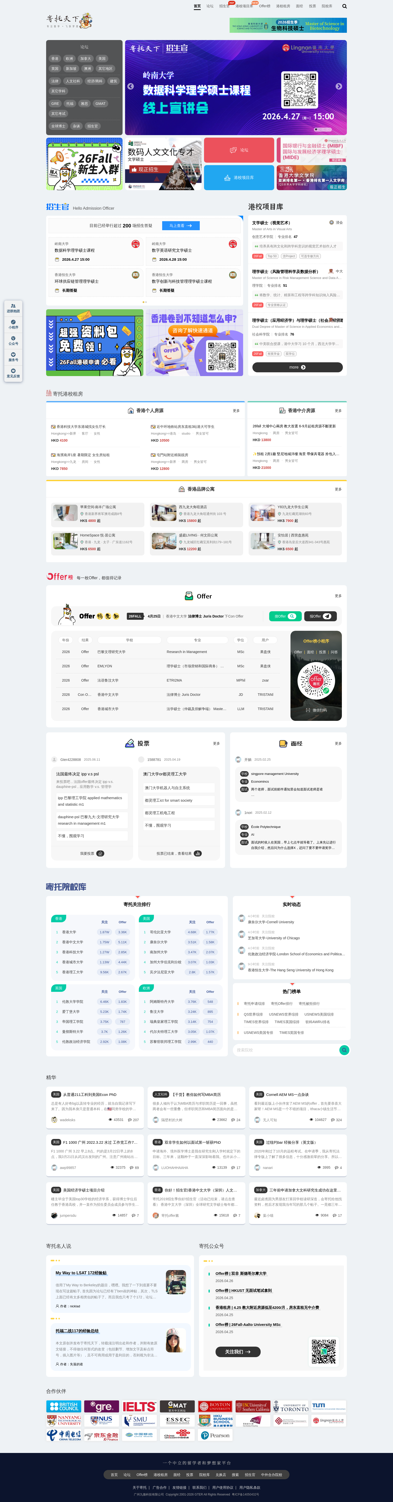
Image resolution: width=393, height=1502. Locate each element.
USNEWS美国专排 (258, 1033)
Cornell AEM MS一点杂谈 (287, 1094)
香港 (54, 59)
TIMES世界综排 (256, 1022)
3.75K (104, 1022)
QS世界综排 (253, 1014)
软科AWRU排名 (318, 1022)
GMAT (100, 104)
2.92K (104, 1042)
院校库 (327, 6)
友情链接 (179, 1487)
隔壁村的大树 (167, 1120)
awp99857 (63, 1167)
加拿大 (85, 59)
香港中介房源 (301, 410)
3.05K (192, 1032)
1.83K (122, 1002)
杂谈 (76, 126)
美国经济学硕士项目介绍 (84, 1190)
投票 (312, 6)
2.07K (210, 952)
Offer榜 (264, 6)
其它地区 (106, 69)
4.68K (192, 932)
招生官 (224, 6)
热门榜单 (292, 991)
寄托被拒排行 (309, 1004)
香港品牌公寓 (201, 489)
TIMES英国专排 (291, 1033)
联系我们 (199, 1487)
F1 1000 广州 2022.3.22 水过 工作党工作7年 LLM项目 (101, 1142)
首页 (197, 6)
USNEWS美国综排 (319, 1014)
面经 (299, 6)
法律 (54, 81)
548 (210, 1002)
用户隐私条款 (249, 1487)
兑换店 (221, 1474)
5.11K (122, 942)
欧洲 (69, 59)
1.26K (122, 1032)
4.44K (122, 962)
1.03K (210, 962)
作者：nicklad (68, 1306)
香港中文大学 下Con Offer (195, 616)
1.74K (122, 1012)
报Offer (321, 616)
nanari (263, 1167)
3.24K (192, 1012)
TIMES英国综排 (287, 1022)
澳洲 (87, 69)
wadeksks (63, 1120)
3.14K (192, 1022)
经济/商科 (95, 81)
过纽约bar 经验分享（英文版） (292, 1142)
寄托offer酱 (166, 1215)
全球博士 (58, 126)
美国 (102, 59)
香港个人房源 (149, 410)
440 (210, 1042)
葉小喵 (263, 1215)
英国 (54, 69)
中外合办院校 (271, 1474)
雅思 (84, 104)
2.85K (122, 952)
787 (122, 1022)
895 (210, 1012)
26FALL (136, 616)
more (297, 367)
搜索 (235, 1474)
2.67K (122, 972)
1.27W (104, 952)
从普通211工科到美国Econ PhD (90, 1094)
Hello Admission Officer (80, 208)
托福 (69, 104)
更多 (236, 410)
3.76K (192, 1002)
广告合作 (160, 1487)
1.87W (104, 932)
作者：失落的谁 (69, 1364)
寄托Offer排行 (282, 1004)
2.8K (192, 972)
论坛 (210, 6)
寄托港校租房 (64, 394)
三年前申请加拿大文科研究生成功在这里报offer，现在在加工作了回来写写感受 (305, 1190)
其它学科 (58, 91)
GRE (55, 104)
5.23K (104, 1012)
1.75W (104, 942)
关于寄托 (140, 1487)
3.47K (192, 952)
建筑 (113, 81)
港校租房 (283, 6)
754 (210, 1022)
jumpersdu (63, 1215)
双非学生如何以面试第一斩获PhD (193, 1142)
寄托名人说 (58, 1246)
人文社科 (73, 81)
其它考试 (58, 114)
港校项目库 (244, 6)
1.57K (210, 972)
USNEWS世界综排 (283, 1014)
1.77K (210, 932)
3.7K (104, 1032)
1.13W (104, 962)
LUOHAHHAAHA (170, 1167)
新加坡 (71, 69)
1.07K (210, 1032)
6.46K (104, 1002)
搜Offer (286, 616)
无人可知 (265, 1120)
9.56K (104, 972)
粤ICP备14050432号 (245, 1494)
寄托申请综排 (254, 1004)
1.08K (122, 1042)
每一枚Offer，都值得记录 (84, 578)
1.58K (210, 942)
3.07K (192, 962)
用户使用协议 (222, 1487)
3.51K (192, 942)
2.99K (192, 1042)
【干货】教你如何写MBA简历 (196, 1094)
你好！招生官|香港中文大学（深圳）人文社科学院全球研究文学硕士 (202, 1190)
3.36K (122, 932)
